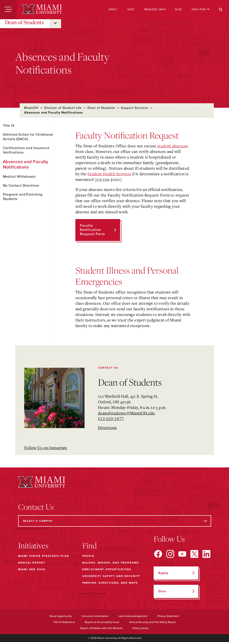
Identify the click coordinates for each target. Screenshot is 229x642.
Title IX (9, 125)
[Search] (220, 9)
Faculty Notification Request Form (92, 229)
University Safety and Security (111, 576)
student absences (172, 145)
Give (178, 9)
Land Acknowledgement (133, 616)
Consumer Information (94, 616)
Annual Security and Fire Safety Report (152, 622)
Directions (107, 427)
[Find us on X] (194, 553)
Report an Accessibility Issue (102, 622)
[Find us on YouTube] (182, 553)
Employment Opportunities (106, 569)
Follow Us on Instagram (45, 447)
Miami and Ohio (31, 569)
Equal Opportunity (61, 616)
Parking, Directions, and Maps (110, 582)
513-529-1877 (111, 418)
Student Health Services (109, 173)
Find (89, 545)
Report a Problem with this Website (101, 628)
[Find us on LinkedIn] (206, 553)
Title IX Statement (64, 622)
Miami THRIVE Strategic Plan (43, 556)
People (88, 556)
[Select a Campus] (114, 521)
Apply (112, 9)
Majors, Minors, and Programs (110, 562)
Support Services (134, 108)
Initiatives (33, 545)
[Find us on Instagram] (170, 553)
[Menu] (8, 9)
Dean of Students (24, 22)
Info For (201, 9)
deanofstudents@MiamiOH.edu (126, 413)
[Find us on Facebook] (158, 553)
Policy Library (140, 628)
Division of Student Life (63, 108)
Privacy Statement (168, 616)
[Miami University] (42, 9)
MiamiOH (31, 108)
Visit (131, 9)
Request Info (155, 9)
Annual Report (31, 562)
